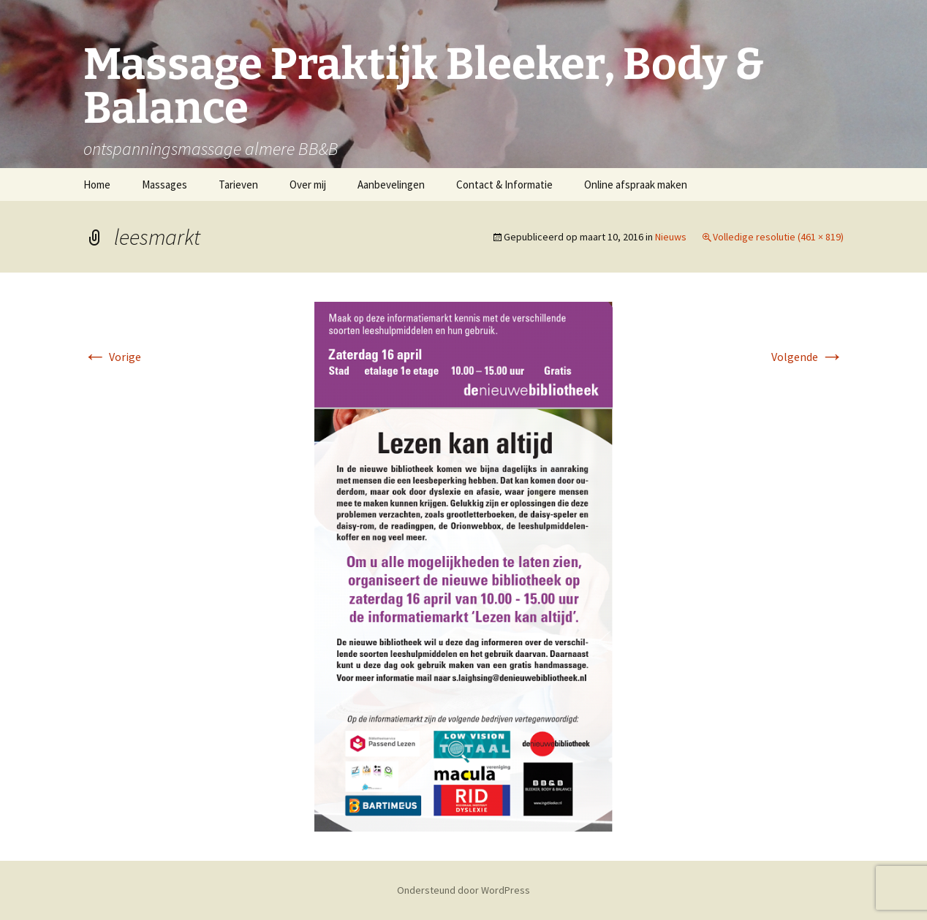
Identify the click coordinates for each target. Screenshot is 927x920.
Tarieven (238, 184)
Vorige (112, 356)
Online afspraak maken (635, 184)
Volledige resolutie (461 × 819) (778, 236)
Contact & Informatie (504, 184)
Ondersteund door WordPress (463, 890)
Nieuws (670, 236)
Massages (164, 184)
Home (96, 184)
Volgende (807, 356)
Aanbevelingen (391, 184)
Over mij (308, 184)
